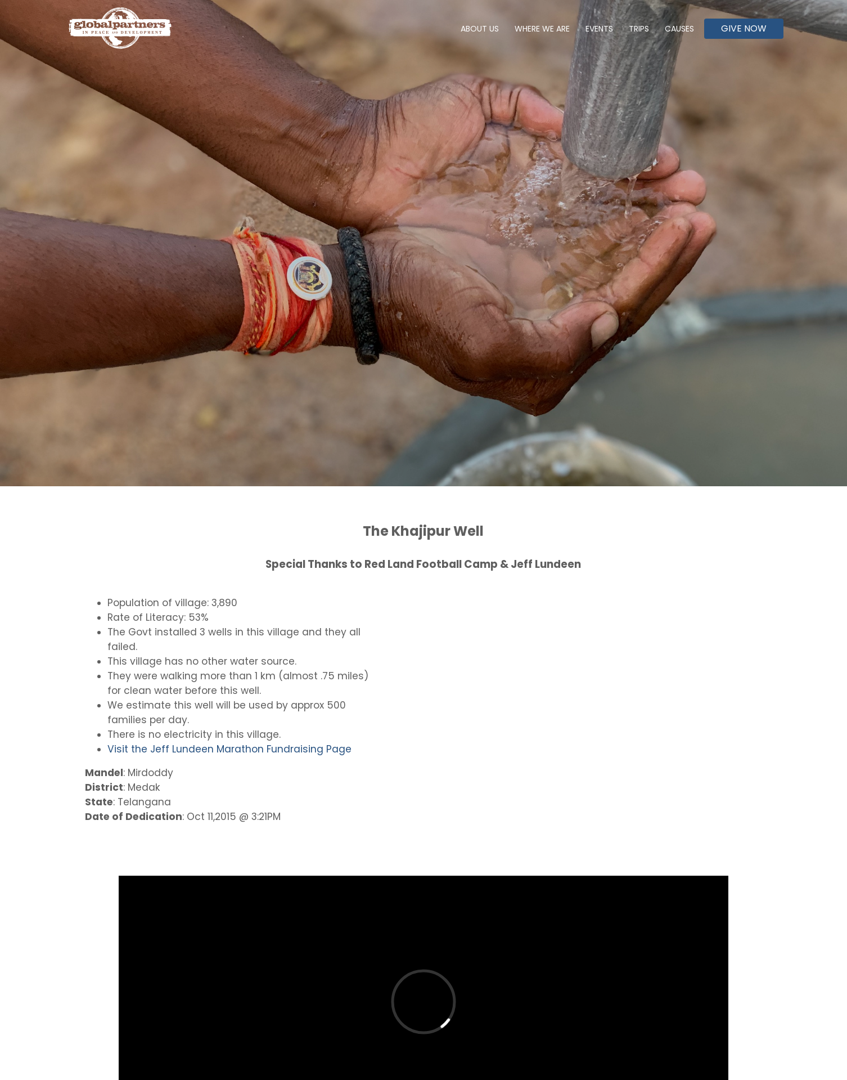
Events (599, 28)
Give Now (744, 28)
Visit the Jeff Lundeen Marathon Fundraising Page (229, 749)
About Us (480, 28)
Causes (679, 28)
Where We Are (542, 28)
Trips (639, 28)
